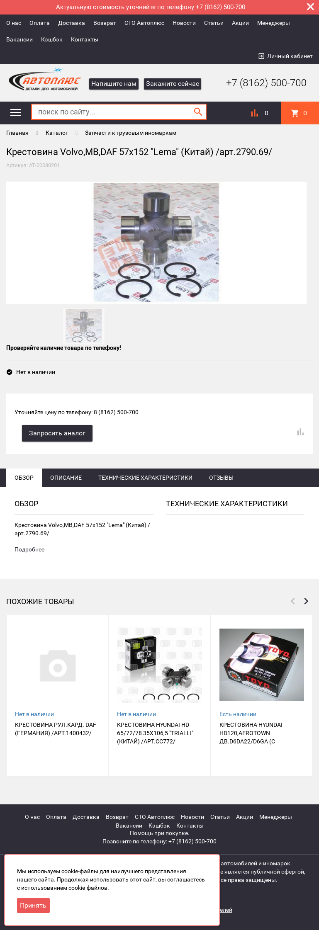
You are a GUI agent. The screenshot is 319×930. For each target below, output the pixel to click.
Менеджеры (273, 22)
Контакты (84, 39)
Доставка (71, 22)
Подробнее (29, 551)
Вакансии (19, 39)
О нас (13, 22)
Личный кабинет (290, 56)
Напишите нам (113, 83)
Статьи (214, 22)
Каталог (57, 132)
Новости (184, 22)
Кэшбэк (52, 39)
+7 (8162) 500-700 (260, 83)
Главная (17, 132)
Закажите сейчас (172, 83)
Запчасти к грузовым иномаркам (130, 132)
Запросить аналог (58, 434)
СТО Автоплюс (144, 22)
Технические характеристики (145, 479)
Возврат (104, 22)
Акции (240, 22)
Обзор (24, 479)
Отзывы (221, 479)
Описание (66, 479)
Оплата (39, 22)
